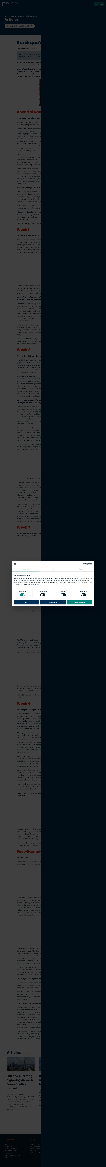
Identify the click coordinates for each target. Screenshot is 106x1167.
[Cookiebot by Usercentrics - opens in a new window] (84, 563)
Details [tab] (53, 569)
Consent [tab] (26, 569)
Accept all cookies (79, 602)
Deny (26, 602)
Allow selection (53, 602)
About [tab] (80, 569)
